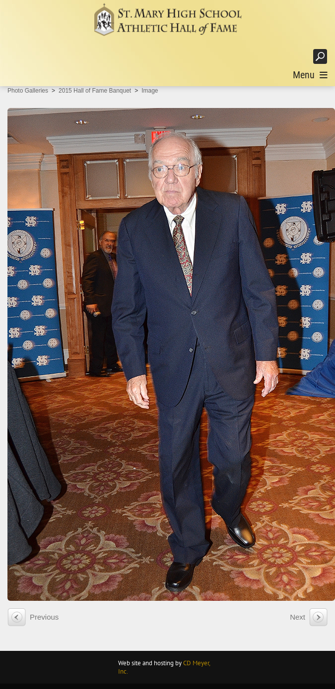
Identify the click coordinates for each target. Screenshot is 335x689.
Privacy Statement (263, 682)
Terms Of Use (310, 682)
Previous (44, 606)
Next (297, 606)
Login (295, 56)
